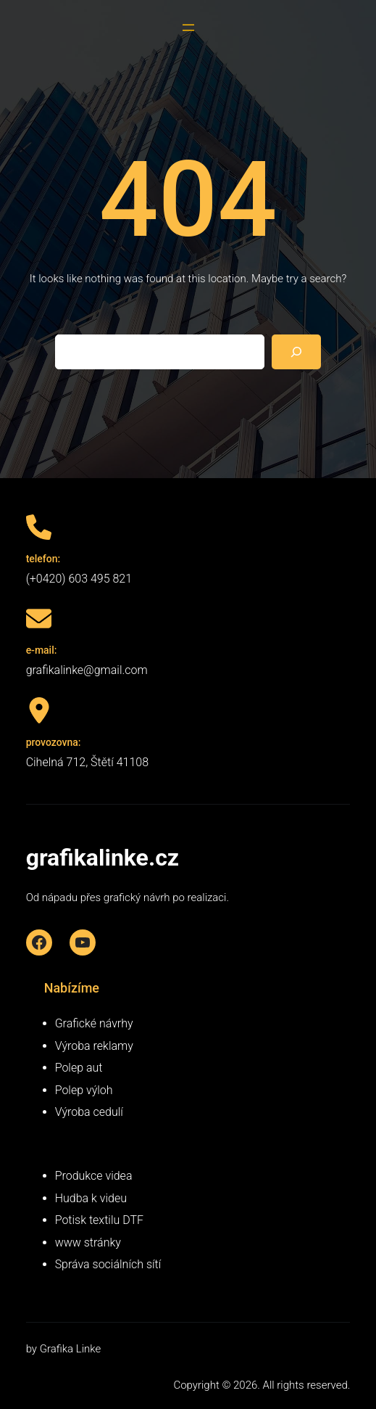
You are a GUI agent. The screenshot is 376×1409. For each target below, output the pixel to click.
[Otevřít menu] (188, 27)
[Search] (296, 351)
